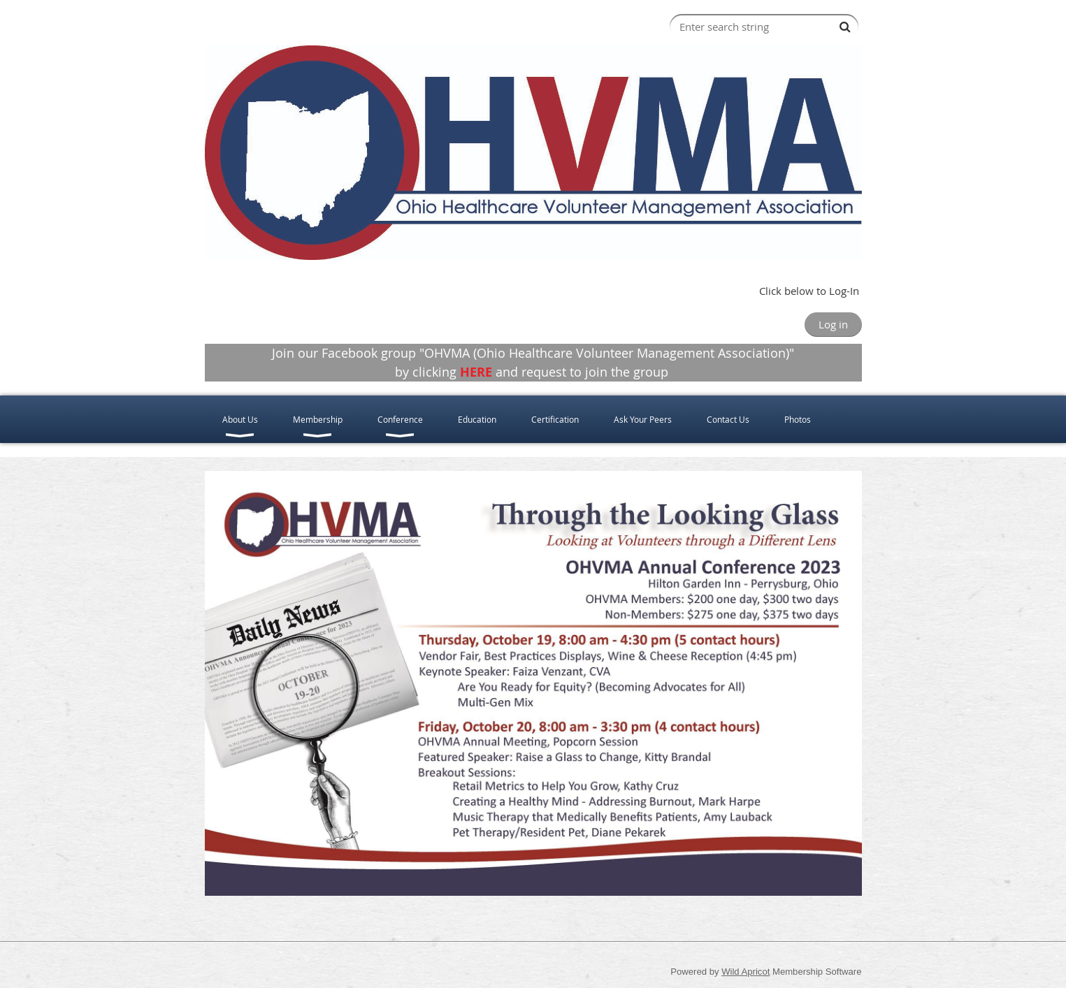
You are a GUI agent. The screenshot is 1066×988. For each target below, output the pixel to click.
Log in (833, 324)
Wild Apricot (745, 971)
